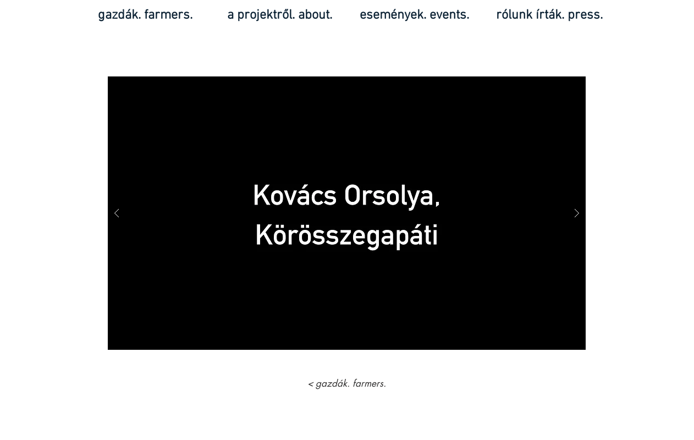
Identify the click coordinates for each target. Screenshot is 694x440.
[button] (347, 213)
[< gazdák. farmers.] (346, 384)
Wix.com (371, 435)
